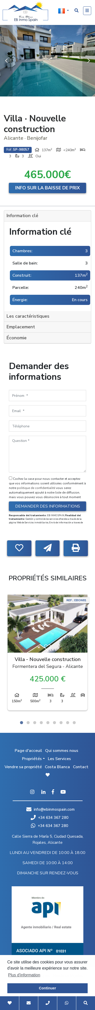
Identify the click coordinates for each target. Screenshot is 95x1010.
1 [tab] (21, 722)
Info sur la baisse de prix (47, 188)
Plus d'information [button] (24, 975)
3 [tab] (34, 722)
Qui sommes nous (61, 750)
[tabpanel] (47, 654)
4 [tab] (41, 722)
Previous (6, 60)
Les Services (59, 759)
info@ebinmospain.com (54, 809)
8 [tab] (67, 722)
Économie (17, 338)
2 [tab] (28, 722)
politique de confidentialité (36, 488)
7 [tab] (61, 722)
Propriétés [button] (32, 759)
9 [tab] (74, 722)
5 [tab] (47, 722)
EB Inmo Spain (25, 11)
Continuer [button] (47, 988)
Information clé (22, 216)
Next (88, 60)
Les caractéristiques (28, 316)
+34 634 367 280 (49, 817)
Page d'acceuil (28, 750)
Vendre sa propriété (23, 767)
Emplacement (21, 327)
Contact (80, 767)
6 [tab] (54, 722)
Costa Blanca (57, 767)
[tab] (47, 216)
